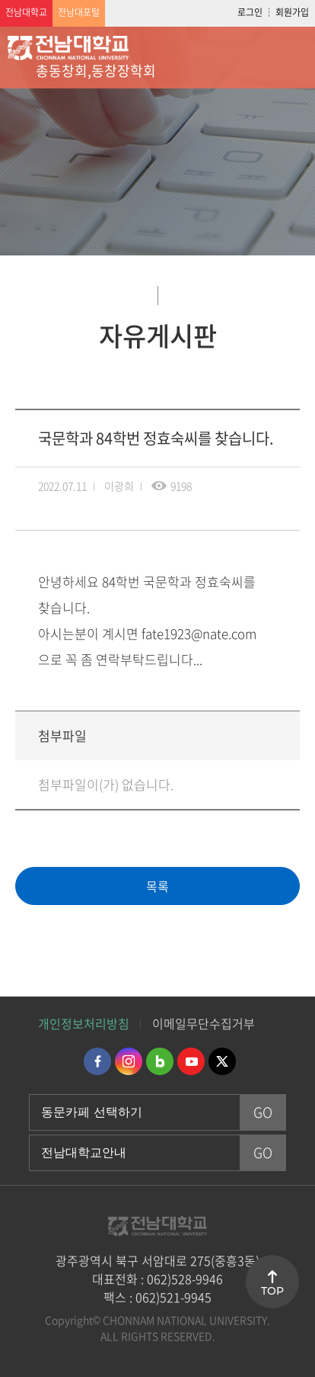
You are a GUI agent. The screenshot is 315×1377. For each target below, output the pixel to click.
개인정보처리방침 (83, 1023)
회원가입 (292, 12)
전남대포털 (79, 12)
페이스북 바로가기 (97, 1061)
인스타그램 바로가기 (128, 1061)
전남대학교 (26, 12)
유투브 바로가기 (191, 1061)
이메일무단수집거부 (203, 1023)
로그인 (249, 12)
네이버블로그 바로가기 (159, 1061)
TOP (272, 1291)
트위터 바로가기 (222, 1061)
